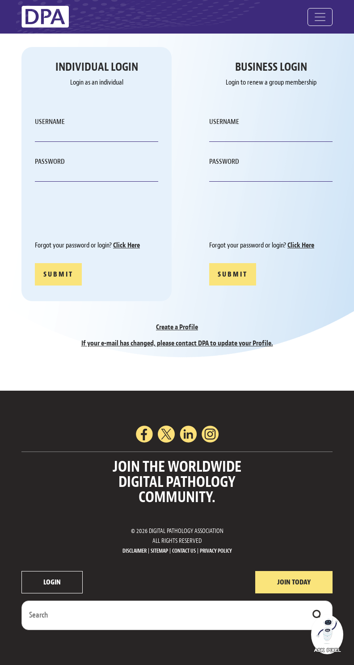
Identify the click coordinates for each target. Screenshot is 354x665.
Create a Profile (177, 327)
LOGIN (52, 582)
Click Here (126, 245)
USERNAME (50, 121)
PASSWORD (50, 161)
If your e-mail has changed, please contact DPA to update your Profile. (177, 343)
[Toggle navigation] (320, 17)
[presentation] (103, 212)
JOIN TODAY (294, 582)
